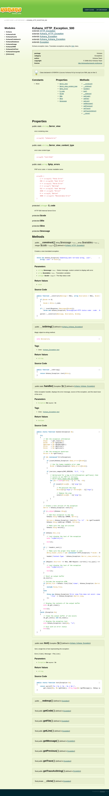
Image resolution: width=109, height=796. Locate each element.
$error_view (64, 84)
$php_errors (64, 89)
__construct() (87, 84)
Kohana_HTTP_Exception (52, 34)
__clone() (86, 113)
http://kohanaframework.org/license (90, 63)
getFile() (86, 98)
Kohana (102, 791)
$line (61, 98)
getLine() (86, 101)
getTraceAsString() (89, 111)
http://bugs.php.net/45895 (68, 479)
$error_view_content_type (68, 86)
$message (63, 101)
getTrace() (86, 108)
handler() (86, 89)
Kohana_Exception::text (51, 350)
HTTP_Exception (47, 31)
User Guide (89, 10)
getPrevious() (88, 106)
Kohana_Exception (48, 36)
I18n (72, 46)
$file (61, 96)
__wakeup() (87, 94)
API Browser (101, 10)
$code (62, 94)
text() (85, 91)
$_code (62, 91)
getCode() (86, 96)
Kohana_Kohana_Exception (52, 39)
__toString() (87, 86)
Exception (44, 42)
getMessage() (88, 103)
